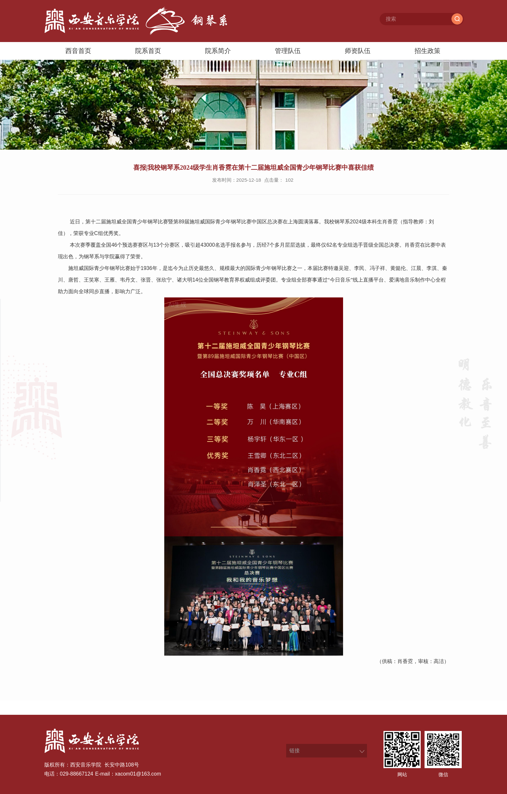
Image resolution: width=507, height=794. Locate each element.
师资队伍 (358, 50)
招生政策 (427, 50)
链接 (294, 750)
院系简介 (218, 50)
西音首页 (78, 50)
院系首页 (148, 50)
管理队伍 (288, 50)
